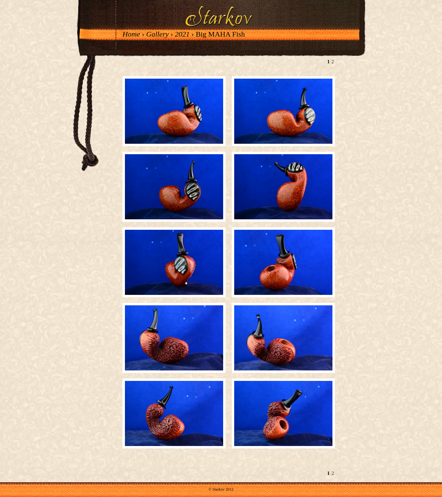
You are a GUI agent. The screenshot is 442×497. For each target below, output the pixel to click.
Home (131, 34)
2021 (182, 34)
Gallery (157, 34)
